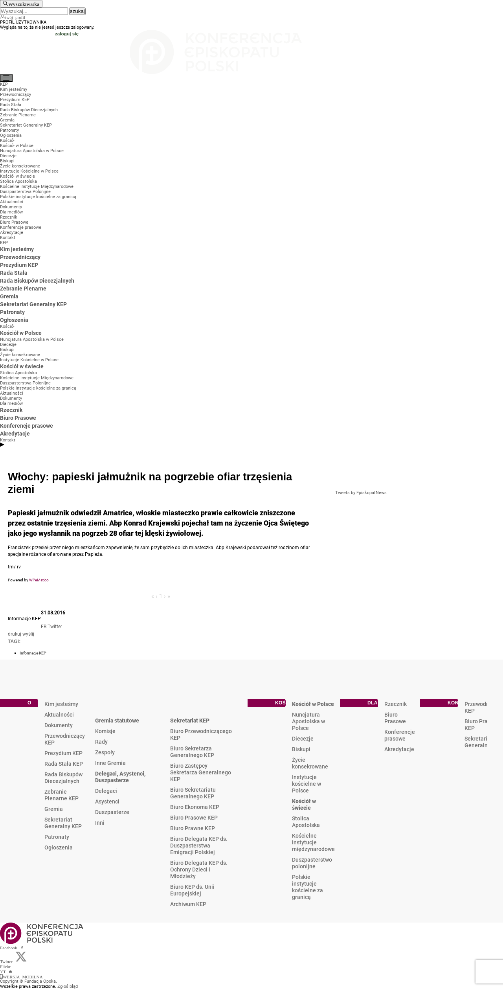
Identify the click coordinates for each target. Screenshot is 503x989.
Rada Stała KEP (63, 764)
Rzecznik (395, 704)
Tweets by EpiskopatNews (361, 492)
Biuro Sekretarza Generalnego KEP (192, 751)
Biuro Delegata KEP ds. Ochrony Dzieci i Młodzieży (199, 869)
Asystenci (107, 801)
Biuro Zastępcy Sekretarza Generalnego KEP (200, 772)
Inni (100, 823)
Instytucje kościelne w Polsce (306, 784)
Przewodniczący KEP (64, 739)
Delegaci (106, 791)
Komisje (105, 731)
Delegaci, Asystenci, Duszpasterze (120, 776)
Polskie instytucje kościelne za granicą (307, 887)
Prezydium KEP (63, 753)
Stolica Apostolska (306, 821)
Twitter (55, 626)
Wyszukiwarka (23, 3)
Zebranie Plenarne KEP (61, 795)
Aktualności (59, 714)
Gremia (53, 809)
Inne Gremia (110, 763)
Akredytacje (399, 749)
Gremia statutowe (117, 720)
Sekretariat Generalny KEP (63, 822)
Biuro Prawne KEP (192, 828)
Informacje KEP (33, 653)
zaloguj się (67, 33)
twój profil (15, 17)
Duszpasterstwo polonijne (312, 863)
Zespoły (105, 752)
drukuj (14, 634)
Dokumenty (58, 725)
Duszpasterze (112, 812)
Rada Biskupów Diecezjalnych (63, 777)
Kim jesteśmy (61, 704)
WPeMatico (39, 580)
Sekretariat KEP (189, 720)
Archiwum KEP (188, 904)
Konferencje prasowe (399, 735)
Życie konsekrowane (310, 763)
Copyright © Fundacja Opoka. (28, 981)
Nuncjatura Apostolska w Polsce (308, 721)
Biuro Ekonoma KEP (194, 807)
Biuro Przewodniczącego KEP (201, 734)
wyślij (28, 634)
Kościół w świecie (304, 804)
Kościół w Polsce (313, 704)
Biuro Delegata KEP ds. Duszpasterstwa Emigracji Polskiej (199, 845)
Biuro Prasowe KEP (194, 817)
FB (43, 626)
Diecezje (303, 738)
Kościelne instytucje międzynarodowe (313, 842)
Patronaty (56, 837)
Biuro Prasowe (395, 717)
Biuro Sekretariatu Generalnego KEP (193, 793)
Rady (101, 742)
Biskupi (301, 749)
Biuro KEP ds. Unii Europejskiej (192, 890)
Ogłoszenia (58, 847)
